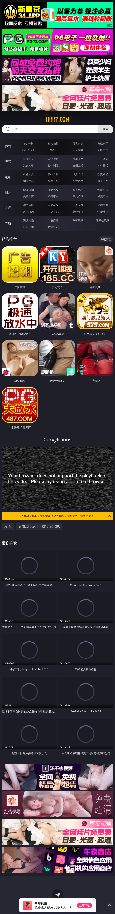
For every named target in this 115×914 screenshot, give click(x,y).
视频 (8, 162)
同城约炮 (28, 220)
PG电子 (28, 143)
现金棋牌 (78, 150)
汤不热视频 (102, 220)
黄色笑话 (78, 211)
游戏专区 (102, 143)
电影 (8, 177)
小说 (8, 208)
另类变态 (102, 181)
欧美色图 (78, 189)
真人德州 (53, 143)
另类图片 (102, 196)
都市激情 (28, 205)
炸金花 (53, 150)
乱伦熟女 (78, 181)
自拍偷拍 (53, 159)
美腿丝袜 (28, 196)
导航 (8, 223)
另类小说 (53, 211)
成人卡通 (78, 174)
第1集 (7, 526)
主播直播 (78, 165)
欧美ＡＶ (78, 159)
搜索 (105, 129)
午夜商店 (53, 220)
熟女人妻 (28, 165)
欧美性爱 (102, 174)
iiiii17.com (57, 119)
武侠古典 (102, 205)
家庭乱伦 (53, 205)
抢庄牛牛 (102, 150)
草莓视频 (78, 220)
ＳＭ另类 (102, 165)
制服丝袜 (28, 181)
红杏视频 (28, 227)
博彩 (8, 146)
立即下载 (84, 905)
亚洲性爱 (28, 174)
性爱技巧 (102, 211)
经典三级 (53, 181)
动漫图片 (102, 189)
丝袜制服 (53, 165)
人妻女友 (78, 205)
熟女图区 (78, 196)
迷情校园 (28, 211)
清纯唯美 (53, 196)
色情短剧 (53, 227)
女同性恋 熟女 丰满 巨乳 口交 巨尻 (39, 526)
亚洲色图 (53, 189)
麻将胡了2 (28, 150)
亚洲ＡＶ (28, 159)
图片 (8, 192)
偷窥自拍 (28, 189)
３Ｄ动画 (102, 159)
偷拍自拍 (53, 174)
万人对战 (78, 143)
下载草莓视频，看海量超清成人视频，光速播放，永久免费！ (66, 516)
